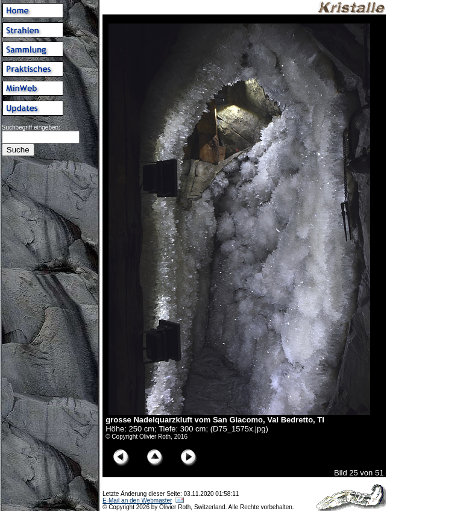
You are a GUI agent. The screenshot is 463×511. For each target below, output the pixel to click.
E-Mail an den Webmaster (137, 500)
